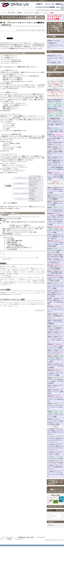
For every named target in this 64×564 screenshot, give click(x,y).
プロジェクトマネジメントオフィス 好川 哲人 (30, 30)
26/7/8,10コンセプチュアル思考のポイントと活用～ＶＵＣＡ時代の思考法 (55, 243)
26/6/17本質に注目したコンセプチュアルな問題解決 (55, 197)
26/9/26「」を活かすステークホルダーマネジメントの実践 (55, 414)
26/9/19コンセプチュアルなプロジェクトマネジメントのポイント (55, 406)
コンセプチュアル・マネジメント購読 (28, 292)
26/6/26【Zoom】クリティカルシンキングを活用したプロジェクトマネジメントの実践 (55, 222)
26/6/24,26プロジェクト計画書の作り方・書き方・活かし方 (55, 215)
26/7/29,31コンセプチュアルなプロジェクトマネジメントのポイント (55, 309)
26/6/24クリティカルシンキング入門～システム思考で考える (55, 209)
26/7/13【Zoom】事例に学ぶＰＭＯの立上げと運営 (55, 255)
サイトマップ (19, 539)
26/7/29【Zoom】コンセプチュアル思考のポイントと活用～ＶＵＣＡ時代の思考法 (55, 301)
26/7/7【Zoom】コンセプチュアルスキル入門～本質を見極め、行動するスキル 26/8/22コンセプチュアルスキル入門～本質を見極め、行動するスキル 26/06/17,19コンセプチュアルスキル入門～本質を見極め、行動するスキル (55, 131)
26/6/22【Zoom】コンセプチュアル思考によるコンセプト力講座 (55, 203)
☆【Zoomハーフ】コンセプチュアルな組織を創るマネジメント (55, 467)
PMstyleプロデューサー (55, 55)
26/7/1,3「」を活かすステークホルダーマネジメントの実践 (55, 230)
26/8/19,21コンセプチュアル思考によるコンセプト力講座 (55, 346)
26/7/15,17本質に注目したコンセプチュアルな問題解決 (55, 266)
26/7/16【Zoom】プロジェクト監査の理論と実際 (55, 272)
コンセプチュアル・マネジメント (55, 46)
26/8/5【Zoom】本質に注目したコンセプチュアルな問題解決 (55, 322)
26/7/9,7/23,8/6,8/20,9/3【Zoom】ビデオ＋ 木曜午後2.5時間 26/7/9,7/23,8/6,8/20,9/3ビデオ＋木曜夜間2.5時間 (55, 109)
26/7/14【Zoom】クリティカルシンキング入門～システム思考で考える (55, 260)
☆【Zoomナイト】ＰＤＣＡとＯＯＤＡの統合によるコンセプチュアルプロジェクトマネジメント (55, 447)
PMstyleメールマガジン (55, 40)
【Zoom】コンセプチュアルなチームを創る (54, 453)
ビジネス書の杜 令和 (55, 62)
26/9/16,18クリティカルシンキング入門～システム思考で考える (55, 398)
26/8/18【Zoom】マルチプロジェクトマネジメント (55, 333)
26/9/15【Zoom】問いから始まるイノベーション (55, 143)
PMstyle (14, 5)
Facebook (51, 525)
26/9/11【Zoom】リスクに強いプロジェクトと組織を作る (55, 391)
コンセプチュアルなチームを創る (55, 457)
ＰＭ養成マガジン (55, 43)
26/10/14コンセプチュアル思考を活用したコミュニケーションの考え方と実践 (55, 422)
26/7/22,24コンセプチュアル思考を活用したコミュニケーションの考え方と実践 (55, 278)
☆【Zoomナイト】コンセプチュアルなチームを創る (55, 461)
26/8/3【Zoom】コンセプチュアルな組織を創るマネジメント (55, 316)
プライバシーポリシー (8, 537)
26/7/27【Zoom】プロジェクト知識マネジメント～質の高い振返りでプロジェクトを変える (55, 293)
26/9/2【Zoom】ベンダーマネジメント (55, 386)
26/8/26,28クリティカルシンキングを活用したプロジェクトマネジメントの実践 (55, 372)
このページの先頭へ (40, 310)
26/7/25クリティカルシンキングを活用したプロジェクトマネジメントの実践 (55, 286)
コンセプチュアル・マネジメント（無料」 (19, 281)
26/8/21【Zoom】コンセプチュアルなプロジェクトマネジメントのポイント (55, 352)
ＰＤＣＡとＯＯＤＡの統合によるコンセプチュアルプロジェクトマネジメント (55, 439)
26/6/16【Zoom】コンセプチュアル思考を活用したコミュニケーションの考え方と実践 (55, 190)
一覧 (3, 253)
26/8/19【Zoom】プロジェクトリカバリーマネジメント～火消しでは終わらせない (55, 339)
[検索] (55, 516)
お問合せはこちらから (53, 90)
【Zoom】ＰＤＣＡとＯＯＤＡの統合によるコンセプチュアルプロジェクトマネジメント (55, 431)
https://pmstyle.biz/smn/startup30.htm (22, 230)
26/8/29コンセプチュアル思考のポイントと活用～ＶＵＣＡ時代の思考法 (55, 380)
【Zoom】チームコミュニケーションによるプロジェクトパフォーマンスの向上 (55, 474)
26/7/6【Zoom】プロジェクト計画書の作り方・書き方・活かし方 (55, 236)
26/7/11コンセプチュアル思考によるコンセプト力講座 (55, 250)
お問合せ (10, 306)
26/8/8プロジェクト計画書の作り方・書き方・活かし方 (55, 328)
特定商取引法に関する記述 (26, 537)
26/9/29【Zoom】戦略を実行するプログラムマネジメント (55, 153)
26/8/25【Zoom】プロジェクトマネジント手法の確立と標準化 (55, 365)
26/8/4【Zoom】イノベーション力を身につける (54, 147)
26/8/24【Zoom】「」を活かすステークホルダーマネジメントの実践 (55, 359)
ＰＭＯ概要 (17, 234)
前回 (1, 43)
